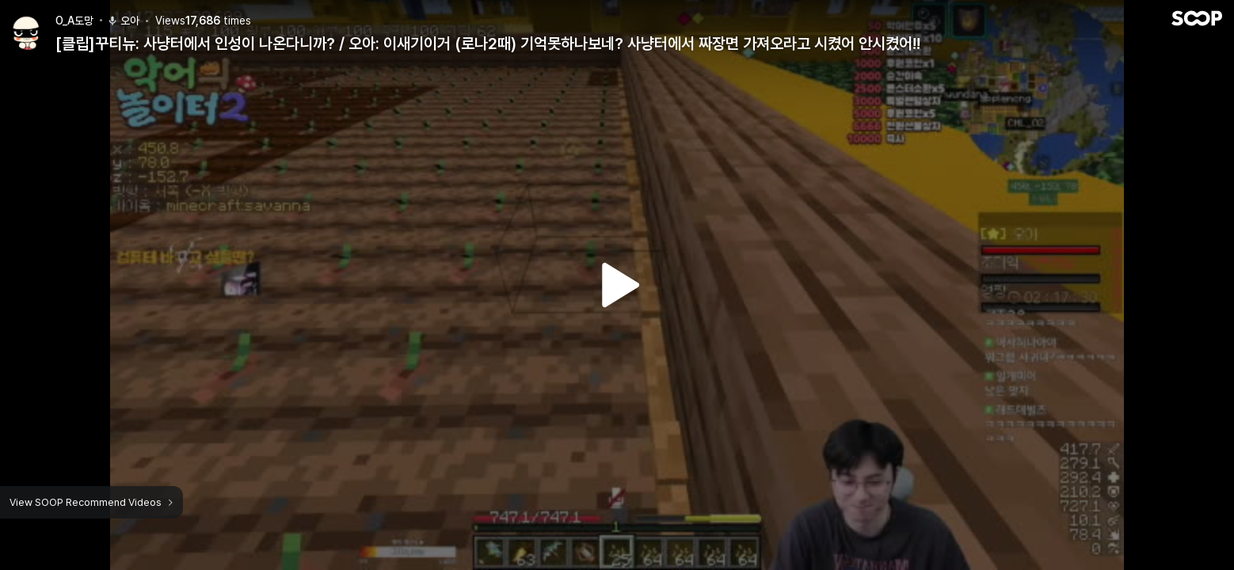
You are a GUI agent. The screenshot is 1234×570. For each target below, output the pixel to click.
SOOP (1196, 18)
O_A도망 (74, 20)
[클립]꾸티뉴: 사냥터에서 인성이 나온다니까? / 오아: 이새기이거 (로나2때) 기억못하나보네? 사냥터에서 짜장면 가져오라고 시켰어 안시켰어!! (487, 43)
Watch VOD (617, 285)
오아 (123, 20)
